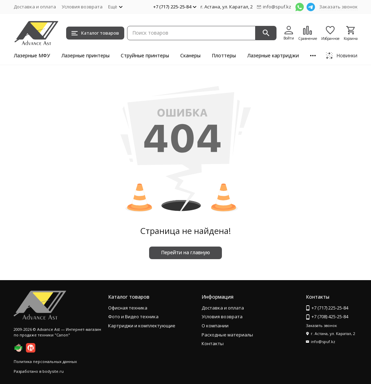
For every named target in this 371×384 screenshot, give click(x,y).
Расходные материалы (227, 335)
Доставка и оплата (35, 6)
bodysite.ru (53, 371)
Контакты (213, 343)
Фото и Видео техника (133, 316)
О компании (215, 325)
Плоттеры (224, 55)
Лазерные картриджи (273, 55)
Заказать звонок (338, 6)
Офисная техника (127, 308)
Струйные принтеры (145, 55)
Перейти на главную (185, 252)
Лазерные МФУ (32, 55)
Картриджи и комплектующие (141, 325)
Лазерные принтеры (85, 55)
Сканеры (190, 55)
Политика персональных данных (45, 361)
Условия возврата (82, 6)
